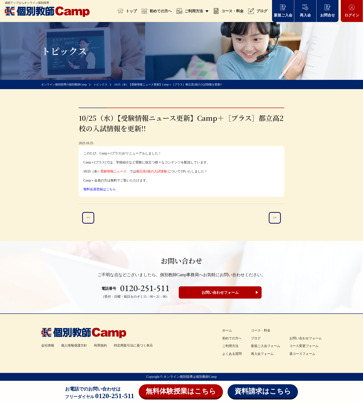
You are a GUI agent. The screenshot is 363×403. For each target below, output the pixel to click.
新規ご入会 (283, 10)
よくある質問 (232, 354)
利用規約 (100, 345)
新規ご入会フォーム (265, 346)
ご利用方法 (192, 11)
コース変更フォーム (304, 346)
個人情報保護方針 (74, 345)
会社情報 (47, 345)
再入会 (305, 10)
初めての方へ (156, 11)
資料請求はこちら (263, 391)
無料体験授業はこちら (181, 391)
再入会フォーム (262, 354)
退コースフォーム (302, 354)
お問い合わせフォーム (220, 292)
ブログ (257, 11)
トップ (127, 11)
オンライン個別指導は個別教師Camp (189, 376)
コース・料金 (228, 11)
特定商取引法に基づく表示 (133, 345)
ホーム (227, 330)
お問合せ (327, 10)
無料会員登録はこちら (99, 189)
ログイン (351, 10)
